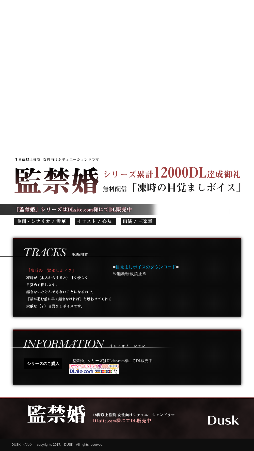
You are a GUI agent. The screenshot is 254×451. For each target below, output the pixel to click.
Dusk (224, 420)
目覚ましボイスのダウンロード (146, 267)
